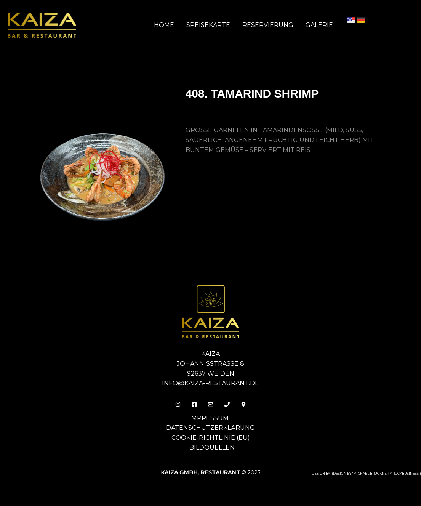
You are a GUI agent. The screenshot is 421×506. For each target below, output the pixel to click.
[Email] (210, 404)
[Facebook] (194, 404)
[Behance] (243, 404)
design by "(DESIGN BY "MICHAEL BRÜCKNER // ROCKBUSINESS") (366, 474)
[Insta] (178, 404)
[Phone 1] (227, 404)
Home (164, 25)
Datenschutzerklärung (210, 427)
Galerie (319, 25)
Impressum (209, 418)
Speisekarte (208, 25)
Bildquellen (212, 447)
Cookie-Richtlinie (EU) (210, 437)
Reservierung (267, 25)
